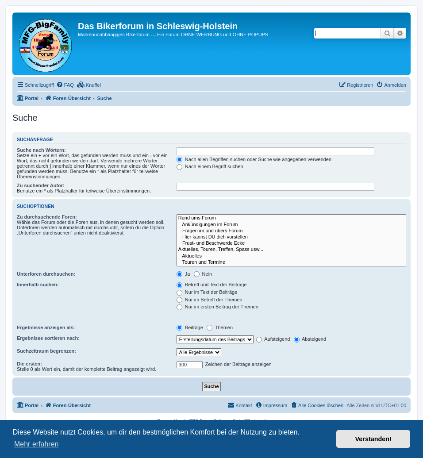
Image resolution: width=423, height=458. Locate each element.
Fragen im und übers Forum (291, 231)
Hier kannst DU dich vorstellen (291, 237)
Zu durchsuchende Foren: (47, 216)
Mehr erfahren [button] (36, 444)
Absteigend (310, 339)
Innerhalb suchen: (38, 284)
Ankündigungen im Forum (291, 225)
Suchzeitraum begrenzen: (46, 351)
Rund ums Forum (291, 218)
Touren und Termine (291, 262)
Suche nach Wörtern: (41, 150)
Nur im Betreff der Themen (209, 299)
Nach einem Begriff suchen (210, 166)
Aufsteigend (273, 339)
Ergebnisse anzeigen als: (46, 327)
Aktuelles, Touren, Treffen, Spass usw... (291, 249)
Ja (183, 274)
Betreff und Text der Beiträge (212, 284)
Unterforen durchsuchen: (46, 274)
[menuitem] (65, 85)
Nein (203, 274)
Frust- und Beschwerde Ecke (291, 243)
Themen (220, 327)
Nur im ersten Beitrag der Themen (217, 306)
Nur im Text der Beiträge (207, 292)
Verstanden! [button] (373, 439)
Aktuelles (291, 256)
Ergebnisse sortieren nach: (48, 338)
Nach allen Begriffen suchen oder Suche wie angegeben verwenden (254, 159)
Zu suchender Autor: (41, 185)
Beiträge (190, 327)
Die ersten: (29, 363)
